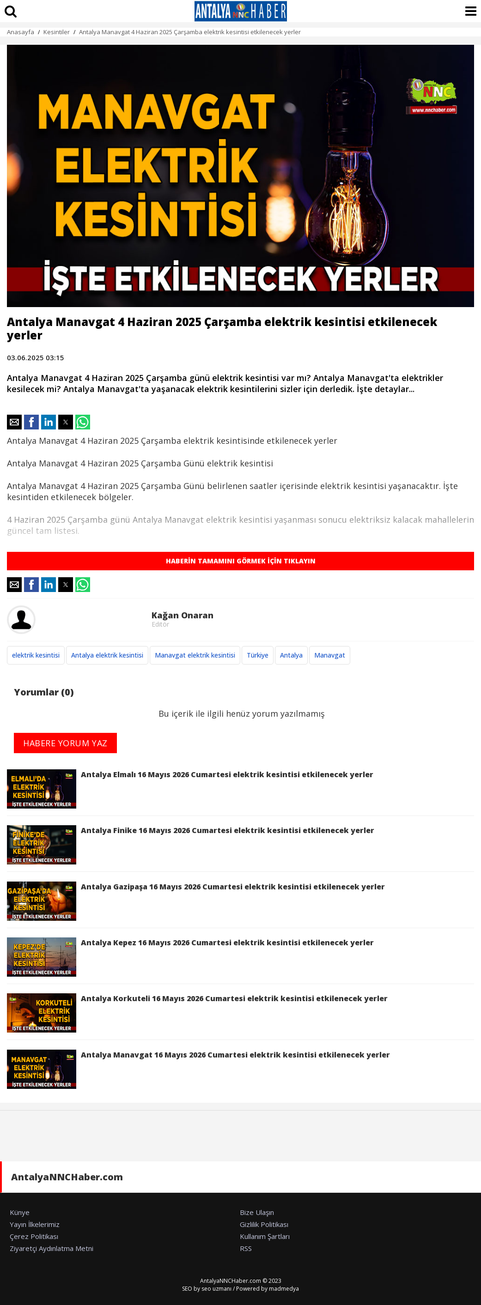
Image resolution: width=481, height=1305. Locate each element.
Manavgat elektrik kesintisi (195, 655)
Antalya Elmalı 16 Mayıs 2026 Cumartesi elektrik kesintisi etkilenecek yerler (190, 789)
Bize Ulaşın (257, 1212)
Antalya (291, 655)
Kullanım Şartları (265, 1236)
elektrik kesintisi (36, 655)
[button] (14, 422)
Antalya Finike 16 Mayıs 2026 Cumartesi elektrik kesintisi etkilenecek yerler (190, 844)
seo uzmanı (216, 1289)
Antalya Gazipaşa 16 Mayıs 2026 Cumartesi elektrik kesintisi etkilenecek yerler (196, 901)
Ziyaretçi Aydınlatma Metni (51, 1248)
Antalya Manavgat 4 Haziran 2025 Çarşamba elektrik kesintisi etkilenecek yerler (190, 32)
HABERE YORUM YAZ (65, 743)
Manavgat (329, 655)
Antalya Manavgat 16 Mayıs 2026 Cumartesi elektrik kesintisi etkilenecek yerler (198, 1069)
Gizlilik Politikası (264, 1224)
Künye (20, 1212)
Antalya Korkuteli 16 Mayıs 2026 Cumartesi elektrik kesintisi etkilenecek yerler (197, 1013)
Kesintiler (56, 32)
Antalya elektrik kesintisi (107, 655)
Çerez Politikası (34, 1236)
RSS (246, 1248)
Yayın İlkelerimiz (35, 1224)
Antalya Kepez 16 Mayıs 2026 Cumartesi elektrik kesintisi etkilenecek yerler (190, 957)
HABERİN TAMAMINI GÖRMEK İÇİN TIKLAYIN (241, 560)
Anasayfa (20, 32)
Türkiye (257, 655)
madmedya (284, 1289)
